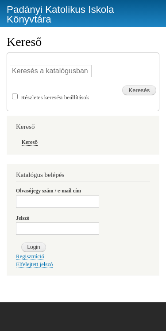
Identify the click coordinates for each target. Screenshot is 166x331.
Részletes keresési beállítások (55, 97)
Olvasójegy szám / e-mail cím (48, 191)
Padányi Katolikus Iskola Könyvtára (60, 14)
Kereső (30, 142)
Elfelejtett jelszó (34, 264)
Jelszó (22, 218)
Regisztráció (30, 256)
